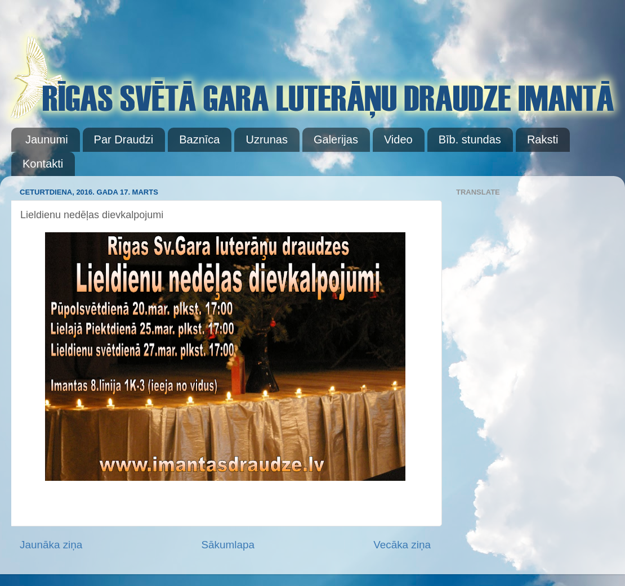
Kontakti (43, 163)
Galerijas (336, 139)
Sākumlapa (228, 545)
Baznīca (199, 139)
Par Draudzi (124, 139)
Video (398, 139)
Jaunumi (46, 139)
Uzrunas (266, 139)
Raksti (543, 139)
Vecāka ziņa (402, 545)
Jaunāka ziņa (51, 545)
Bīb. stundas (470, 139)
